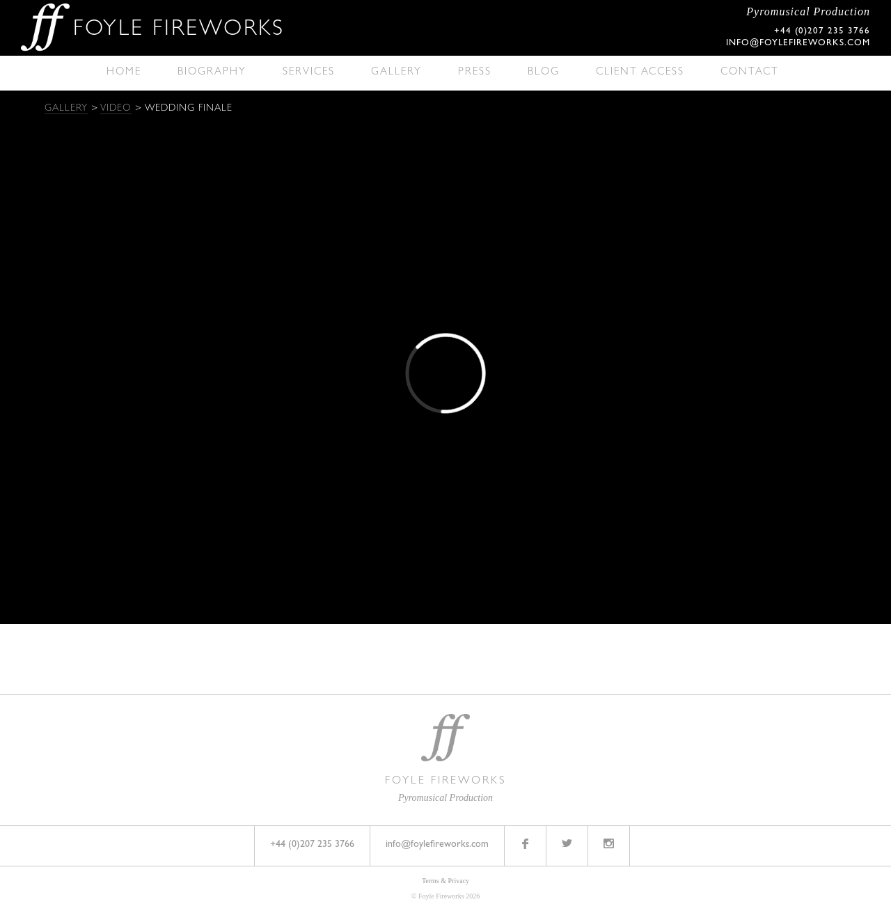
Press (474, 73)
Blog (544, 73)
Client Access (640, 73)
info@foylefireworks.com (798, 43)
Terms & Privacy (445, 881)
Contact (749, 73)
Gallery (396, 73)
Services (309, 73)
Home (124, 73)
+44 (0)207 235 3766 (312, 845)
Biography (212, 73)
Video (116, 109)
